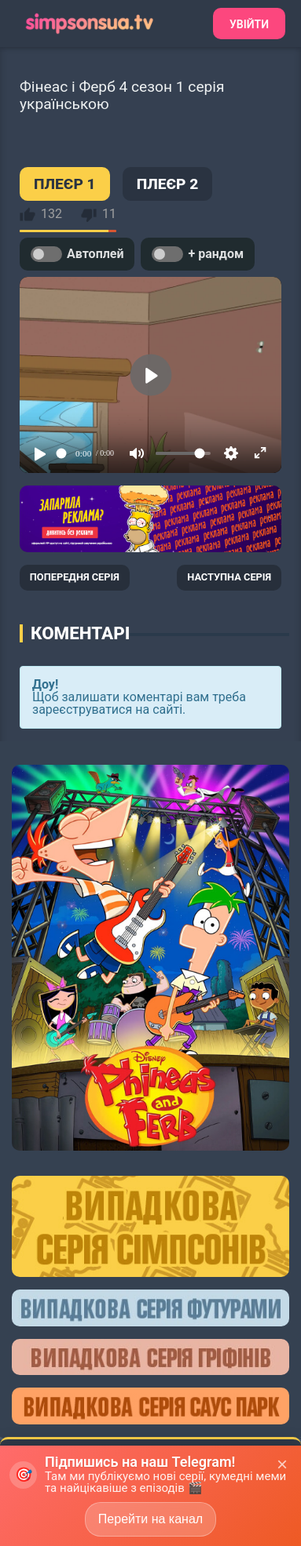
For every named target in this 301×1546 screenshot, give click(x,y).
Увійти (249, 24)
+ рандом (198, 254)
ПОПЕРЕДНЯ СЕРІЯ (74, 577)
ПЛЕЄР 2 (168, 184)
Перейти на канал (150, 1519)
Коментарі (80, 633)
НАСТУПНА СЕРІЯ (229, 577)
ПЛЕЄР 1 (65, 184)
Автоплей (77, 254)
